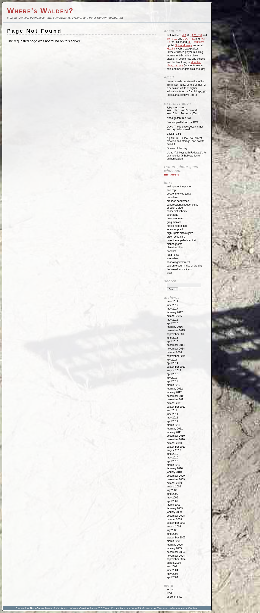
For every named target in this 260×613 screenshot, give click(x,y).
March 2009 (173, 504)
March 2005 (173, 541)
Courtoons (172, 214)
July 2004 (172, 566)
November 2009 (176, 479)
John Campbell (175, 229)
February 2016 (175, 326)
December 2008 (176, 515)
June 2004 (172, 570)
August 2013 (174, 370)
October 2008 (174, 519)
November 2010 (176, 439)
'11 (189, 38)
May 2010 (172, 457)
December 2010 (176, 435)
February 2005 (175, 544)
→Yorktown (195, 41)
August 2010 (174, 450)
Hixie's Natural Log (177, 225)
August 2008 (174, 526)
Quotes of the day (177, 148)
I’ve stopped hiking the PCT (182, 122)
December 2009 (176, 475)
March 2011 (173, 424)
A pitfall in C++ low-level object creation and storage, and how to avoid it (186, 141)
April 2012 (172, 381)
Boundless (173, 197)
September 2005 (176, 537)
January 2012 (174, 392)
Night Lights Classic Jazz (180, 233)
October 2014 (174, 352)
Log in (170, 589)
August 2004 (174, 562)
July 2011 (172, 410)
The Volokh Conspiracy (179, 269)
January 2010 (174, 472)
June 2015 (172, 337)
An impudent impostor (179, 186)
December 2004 (176, 552)
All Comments (174, 596)
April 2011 (172, 421)
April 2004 (172, 577)
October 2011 (174, 403)
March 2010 (173, 464)
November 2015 (176, 330)
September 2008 (176, 522)
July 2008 (172, 530)
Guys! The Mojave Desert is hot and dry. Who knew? (185, 128)
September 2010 (176, 446)
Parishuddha (86, 608)
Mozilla (171, 48)
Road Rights (173, 254)
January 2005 (174, 548)
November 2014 (176, 348)
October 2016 (174, 316)
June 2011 (172, 414)
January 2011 (174, 432)
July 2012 (172, 377)
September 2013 (176, 366)
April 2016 (172, 323)
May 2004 (172, 573)
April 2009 (172, 501)
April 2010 (172, 461)
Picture (115, 608)
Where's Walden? (40, 11)
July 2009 (172, 490)
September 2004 (176, 559)
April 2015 (172, 341)
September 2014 (176, 356)
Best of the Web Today (179, 193)
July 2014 (172, 359)
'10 (172, 38)
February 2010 (175, 468)
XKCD (169, 273)
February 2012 (175, 388)
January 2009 (174, 512)
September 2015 (176, 334)
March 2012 (173, 384)
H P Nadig (104, 608)
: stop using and (183, 110)
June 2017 (172, 305)
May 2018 (172, 301)
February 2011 (175, 428)
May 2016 (172, 319)
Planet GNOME (174, 244)
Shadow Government (178, 262)
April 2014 (172, 363)
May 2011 (172, 417)
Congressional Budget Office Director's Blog (182, 206)
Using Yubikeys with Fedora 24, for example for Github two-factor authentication (187, 155)
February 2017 (175, 312)
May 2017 (172, 308)
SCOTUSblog (173, 258)
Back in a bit (174, 133)
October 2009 (174, 483)
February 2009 (175, 508)
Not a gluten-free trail (179, 118)
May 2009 (172, 497)
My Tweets (171, 174)
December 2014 (176, 344)
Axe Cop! (171, 190)
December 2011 (176, 395)
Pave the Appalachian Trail (181, 240)
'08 (197, 35)
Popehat (171, 251)
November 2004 (176, 555)
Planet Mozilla (174, 247)
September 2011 (176, 406)
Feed (169, 593)
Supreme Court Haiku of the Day (184, 265)
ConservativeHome (177, 211)
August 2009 (174, 486)
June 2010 (172, 453)
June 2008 (172, 533)
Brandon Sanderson (178, 201)
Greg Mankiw (174, 222)
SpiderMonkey (183, 45)
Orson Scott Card (176, 236)
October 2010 (174, 443)
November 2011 (176, 399)
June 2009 (172, 493)
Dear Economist (175, 218)
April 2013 (172, 374)
